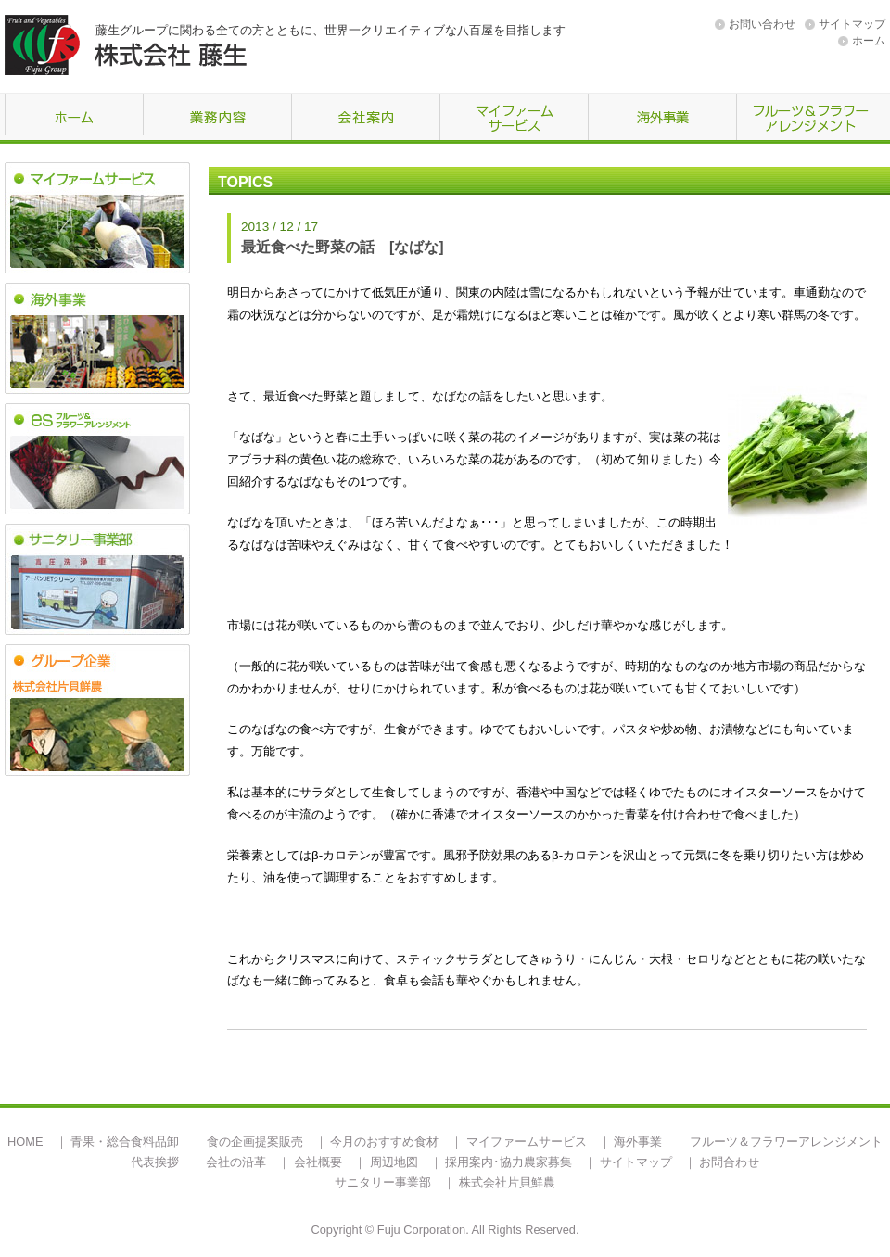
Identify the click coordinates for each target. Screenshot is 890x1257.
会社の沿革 (236, 1162)
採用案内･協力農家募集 (508, 1162)
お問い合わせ (762, 24)
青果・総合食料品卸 (124, 1142)
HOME (25, 1142)
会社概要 (318, 1162)
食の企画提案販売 (255, 1142)
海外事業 (638, 1142)
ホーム (868, 40)
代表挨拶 (155, 1162)
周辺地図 (394, 1162)
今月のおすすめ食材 (384, 1142)
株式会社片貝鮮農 (507, 1182)
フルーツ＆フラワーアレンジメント (786, 1142)
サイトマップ (852, 24)
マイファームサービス (526, 1142)
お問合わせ (729, 1162)
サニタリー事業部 (383, 1182)
